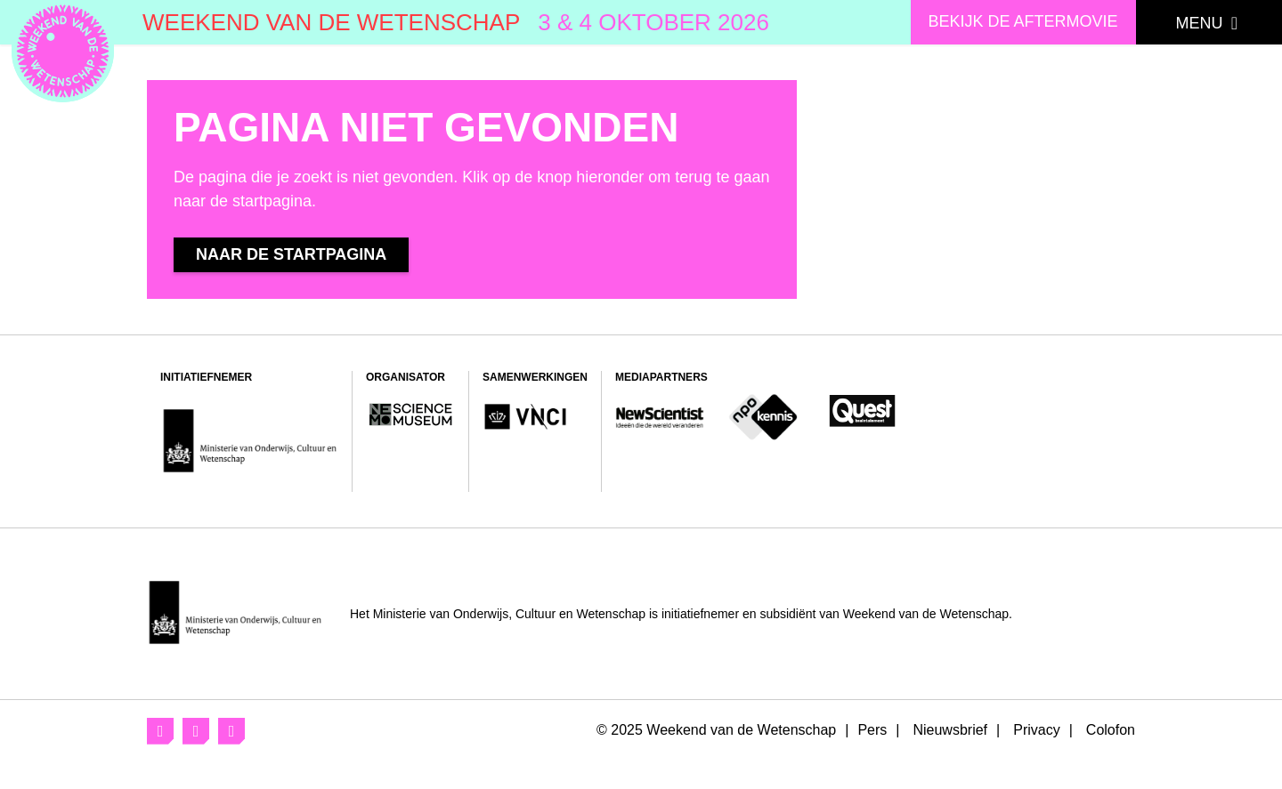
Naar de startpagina (306, 254)
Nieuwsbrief (950, 729)
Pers (872, 729)
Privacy (1036, 729)
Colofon (1110, 729)
